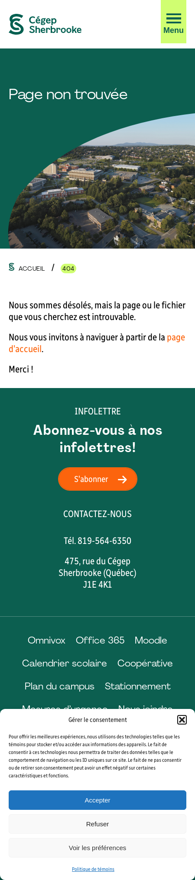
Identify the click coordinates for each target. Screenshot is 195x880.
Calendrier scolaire (64, 663)
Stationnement (138, 686)
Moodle (151, 640)
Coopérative (145, 663)
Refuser (97, 824)
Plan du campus (59, 686)
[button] (182, 719)
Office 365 (100, 640)
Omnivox (46, 640)
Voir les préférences (98, 847)
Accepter (97, 800)
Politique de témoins (93, 869)
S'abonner (103, 479)
